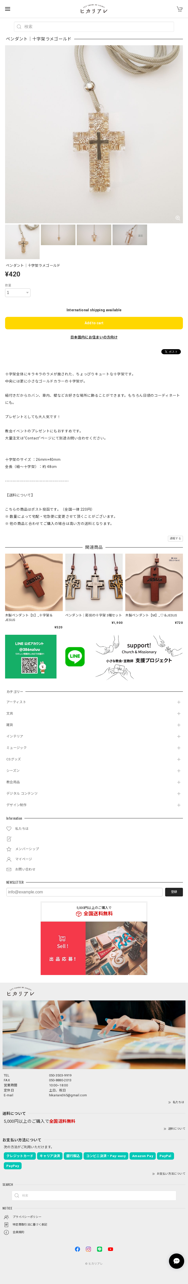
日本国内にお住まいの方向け (94, 337)
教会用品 (13, 782)
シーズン (13, 771)
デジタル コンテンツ (22, 793)
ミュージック (16, 748)
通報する (175, 538)
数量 (8, 285)
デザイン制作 (16, 805)
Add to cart (94, 323)
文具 (9, 713)
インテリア (14, 736)
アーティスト (16, 702)
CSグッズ (13, 759)
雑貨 (9, 725)
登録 (174, 892)
